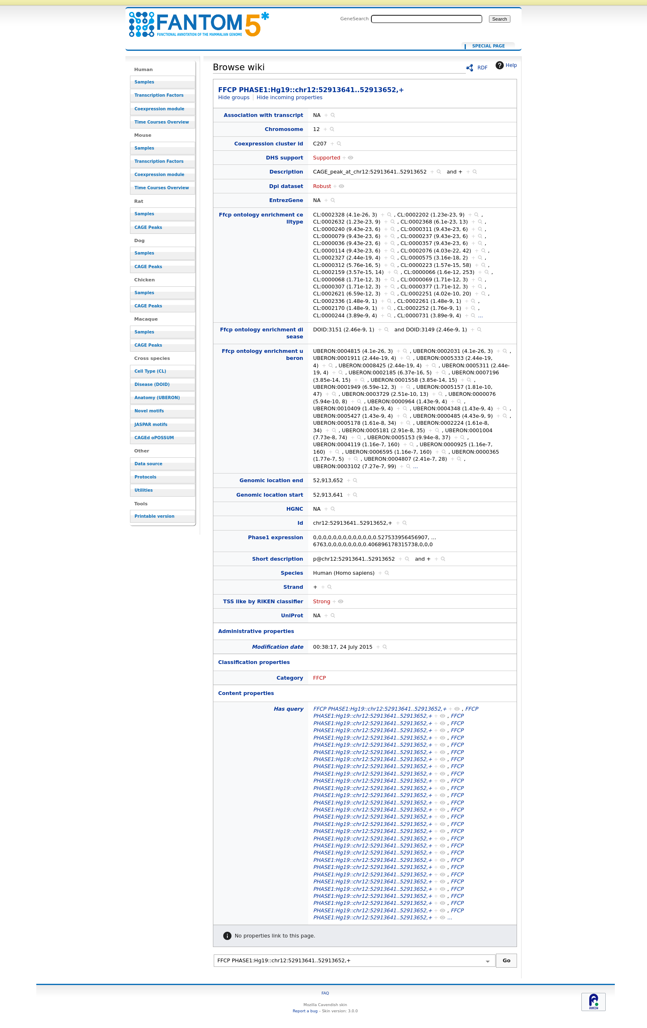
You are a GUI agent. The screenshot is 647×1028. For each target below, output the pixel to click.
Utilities (144, 490)
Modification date (277, 647)
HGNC (294, 509)
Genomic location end (271, 480)
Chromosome (284, 129)
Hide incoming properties (290, 97)
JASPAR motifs (151, 424)
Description (286, 172)
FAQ (325, 993)
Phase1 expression (275, 537)
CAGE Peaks (148, 227)
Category (289, 678)
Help (505, 65)
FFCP (319, 678)
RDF (482, 68)
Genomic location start (269, 495)
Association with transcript (263, 115)
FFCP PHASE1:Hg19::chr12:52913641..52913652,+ (194, 20)
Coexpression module (159, 109)
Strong (322, 601)
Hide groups (234, 97)
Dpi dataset (286, 186)
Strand (293, 587)
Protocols (145, 477)
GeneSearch (354, 18)
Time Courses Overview (162, 122)
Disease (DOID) (152, 384)
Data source (149, 464)
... (480, 315)
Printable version (155, 516)
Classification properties (254, 662)
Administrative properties (256, 631)
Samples (144, 82)
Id (300, 523)
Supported (326, 158)
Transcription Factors (159, 95)
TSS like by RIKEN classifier (263, 601)
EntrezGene (286, 200)
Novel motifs (149, 411)
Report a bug (305, 1011)
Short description (277, 559)
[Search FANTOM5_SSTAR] (426, 19)
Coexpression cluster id (268, 143)
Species (292, 573)
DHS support (284, 158)
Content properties (246, 693)
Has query (288, 709)
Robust (322, 186)
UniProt (292, 615)
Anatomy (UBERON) (157, 397)
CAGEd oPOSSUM (154, 437)
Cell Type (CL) (150, 371)
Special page (488, 46)
